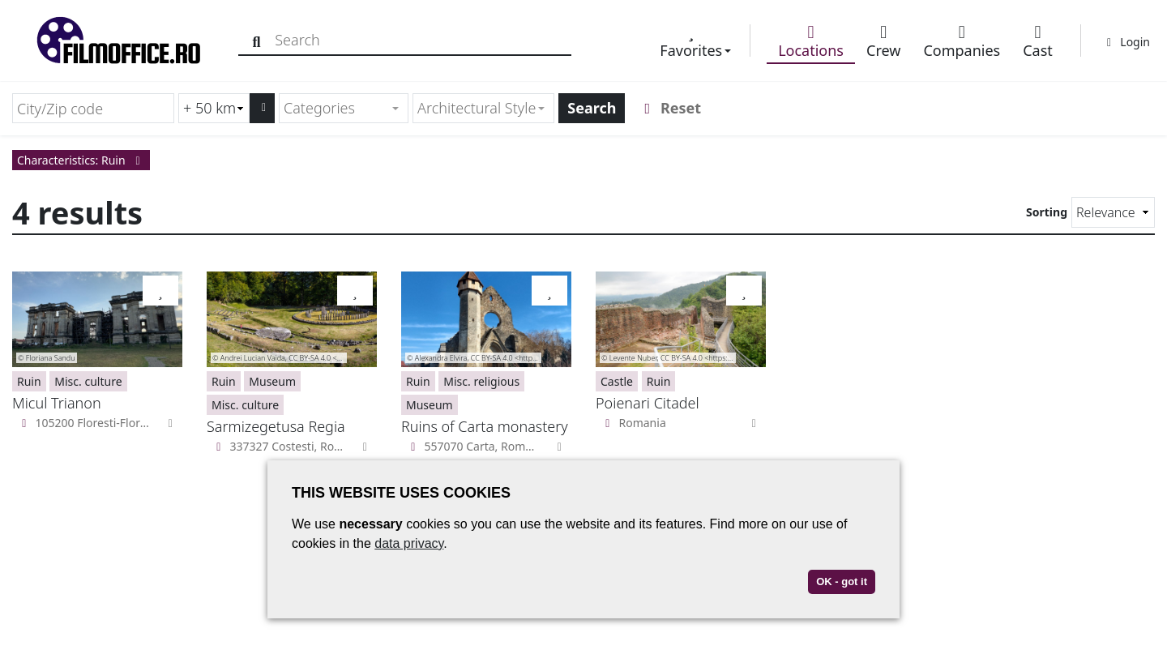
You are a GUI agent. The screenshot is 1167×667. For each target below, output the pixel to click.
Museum (272, 381)
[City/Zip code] (93, 108)
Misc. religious (481, 381)
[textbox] (337, 108)
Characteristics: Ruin (81, 160)
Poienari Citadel (647, 403)
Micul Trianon (56, 403)
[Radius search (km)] (214, 108)
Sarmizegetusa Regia (276, 426)
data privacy (408, 543)
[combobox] (343, 108)
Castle (617, 381)
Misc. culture (88, 381)
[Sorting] (1113, 212)
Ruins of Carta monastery (484, 426)
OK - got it (841, 581)
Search (591, 108)
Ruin (29, 381)
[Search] (257, 40)
